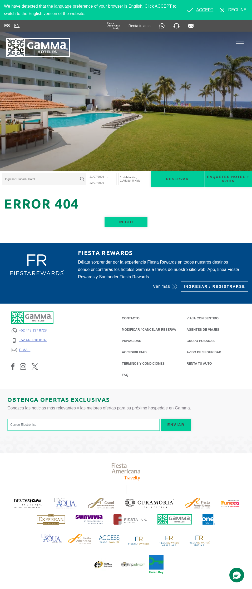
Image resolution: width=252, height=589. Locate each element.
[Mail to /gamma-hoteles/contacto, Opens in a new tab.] (191, 26)
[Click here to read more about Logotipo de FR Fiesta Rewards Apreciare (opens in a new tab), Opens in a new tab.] (169, 540)
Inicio (126, 222)
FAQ (125, 375)
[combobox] (44, 179)
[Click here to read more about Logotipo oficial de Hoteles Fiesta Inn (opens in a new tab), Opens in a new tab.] (130, 519)
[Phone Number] (176, 26)
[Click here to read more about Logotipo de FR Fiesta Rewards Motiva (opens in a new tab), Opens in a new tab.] (199, 540)
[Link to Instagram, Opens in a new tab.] (23, 366)
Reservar (177, 179)
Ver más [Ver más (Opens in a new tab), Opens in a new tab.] (165, 286)
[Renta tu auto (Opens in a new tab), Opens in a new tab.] (139, 26)
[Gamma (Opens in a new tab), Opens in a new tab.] (113, 26)
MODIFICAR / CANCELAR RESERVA (149, 329)
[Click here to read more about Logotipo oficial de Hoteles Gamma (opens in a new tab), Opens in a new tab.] (174, 519)
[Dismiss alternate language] (233, 10)
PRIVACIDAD (131, 340)
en (16, 25)
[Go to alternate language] (200, 10)
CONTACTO (131, 318)
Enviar (176, 425)
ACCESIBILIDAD (134, 352)
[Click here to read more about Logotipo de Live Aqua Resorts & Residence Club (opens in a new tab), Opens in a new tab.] (51, 538)
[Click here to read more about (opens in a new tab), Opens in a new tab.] (27, 503)
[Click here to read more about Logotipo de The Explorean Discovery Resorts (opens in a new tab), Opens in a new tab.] (51, 519)
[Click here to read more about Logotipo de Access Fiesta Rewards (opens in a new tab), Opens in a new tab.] (109, 538)
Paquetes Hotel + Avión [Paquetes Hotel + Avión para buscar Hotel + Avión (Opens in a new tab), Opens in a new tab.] (228, 179)
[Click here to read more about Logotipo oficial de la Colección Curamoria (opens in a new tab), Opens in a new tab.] (149, 503)
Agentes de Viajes (202, 329)
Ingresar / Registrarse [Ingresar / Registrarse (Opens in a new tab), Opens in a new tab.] (214, 286)
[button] (236, 575)
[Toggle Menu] (240, 42)
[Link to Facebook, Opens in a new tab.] (12, 366)
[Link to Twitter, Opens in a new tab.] (35, 366)
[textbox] (42, 179)
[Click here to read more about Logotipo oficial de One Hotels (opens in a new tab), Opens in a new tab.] (208, 519)
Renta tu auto (199, 363)
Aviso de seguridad (203, 352)
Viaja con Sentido (202, 318)
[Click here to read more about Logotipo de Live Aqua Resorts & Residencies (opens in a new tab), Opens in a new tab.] (65, 503)
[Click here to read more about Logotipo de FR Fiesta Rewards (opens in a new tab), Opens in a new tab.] (139, 540)
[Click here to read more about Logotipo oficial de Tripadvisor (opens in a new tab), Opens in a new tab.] (133, 564)
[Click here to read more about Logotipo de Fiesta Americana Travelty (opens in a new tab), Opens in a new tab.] (126, 472)
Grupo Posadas (200, 341)
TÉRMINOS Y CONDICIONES (143, 363)
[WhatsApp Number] (162, 26)
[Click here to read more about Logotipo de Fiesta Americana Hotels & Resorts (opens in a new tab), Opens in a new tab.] (197, 503)
